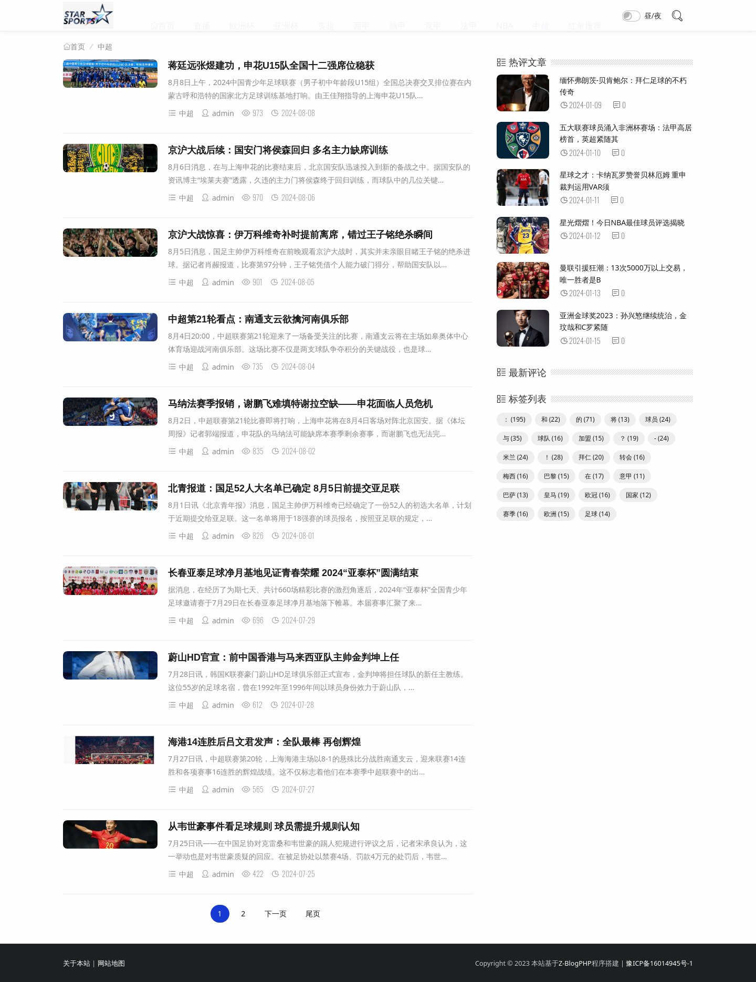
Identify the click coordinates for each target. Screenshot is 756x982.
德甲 (397, 16)
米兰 (515, 457)
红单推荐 (585, 16)
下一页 (276, 913)
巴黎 (556, 476)
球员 (657, 419)
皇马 (556, 494)
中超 (540, 16)
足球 (597, 513)
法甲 (468, 16)
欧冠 (597, 494)
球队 (550, 438)
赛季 (515, 513)
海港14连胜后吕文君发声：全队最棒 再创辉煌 (264, 742)
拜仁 (591, 457)
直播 (202, 16)
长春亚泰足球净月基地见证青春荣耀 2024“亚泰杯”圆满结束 (293, 573)
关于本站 (76, 963)
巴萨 (515, 494)
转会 (632, 457)
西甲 (361, 16)
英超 (326, 16)
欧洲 (556, 513)
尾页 (313, 913)
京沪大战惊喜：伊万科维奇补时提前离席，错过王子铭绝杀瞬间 (300, 234)
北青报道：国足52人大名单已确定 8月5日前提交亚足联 (284, 488)
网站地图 (111, 963)
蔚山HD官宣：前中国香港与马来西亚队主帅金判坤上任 (283, 657)
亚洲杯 (286, 16)
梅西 (515, 476)
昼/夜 (653, 15)
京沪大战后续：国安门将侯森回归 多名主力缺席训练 (278, 150)
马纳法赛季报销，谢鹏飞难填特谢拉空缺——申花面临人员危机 (300, 404)
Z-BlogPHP (575, 963)
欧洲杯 (242, 16)
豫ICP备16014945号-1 (659, 963)
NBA (504, 16)
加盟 (591, 438)
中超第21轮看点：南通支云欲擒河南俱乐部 (258, 319)
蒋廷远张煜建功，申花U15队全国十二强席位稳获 (271, 65)
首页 (166, 16)
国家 (638, 494)
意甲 (433, 16)
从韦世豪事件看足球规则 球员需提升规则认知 (264, 826)
